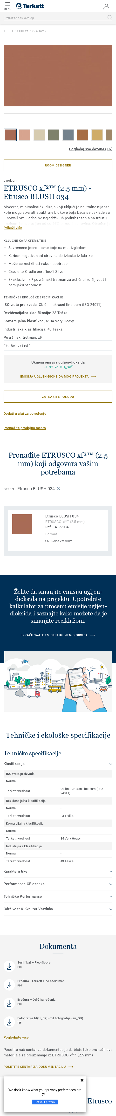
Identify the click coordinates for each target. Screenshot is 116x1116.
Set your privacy (45, 1102)
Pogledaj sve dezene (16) (90, 149)
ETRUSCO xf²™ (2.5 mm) (28, 31)
